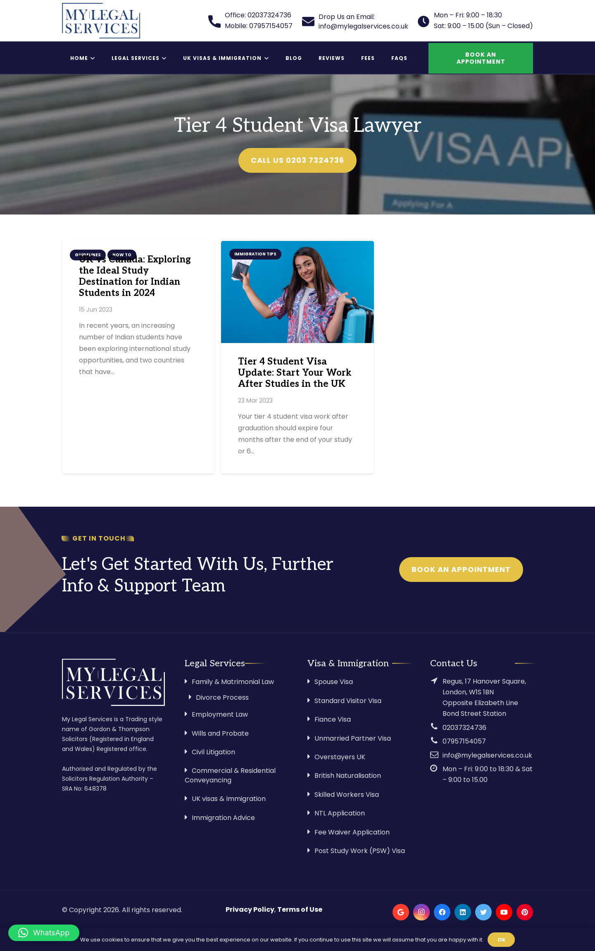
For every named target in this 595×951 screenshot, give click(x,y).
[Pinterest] (524, 912)
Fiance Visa (332, 719)
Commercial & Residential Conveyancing (230, 775)
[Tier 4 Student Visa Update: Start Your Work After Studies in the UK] (297, 292)
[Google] (401, 912)
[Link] (101, 20)
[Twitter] (483, 912)
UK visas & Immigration (229, 798)
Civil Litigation (213, 752)
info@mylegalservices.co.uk (487, 755)
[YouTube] (504, 912)
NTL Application (339, 813)
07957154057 (464, 741)
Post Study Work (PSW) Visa (359, 851)
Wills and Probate (220, 733)
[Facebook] (442, 912)
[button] (43, 933)
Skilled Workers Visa (346, 794)
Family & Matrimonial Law (233, 681)
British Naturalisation (347, 775)
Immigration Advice (223, 817)
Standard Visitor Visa (347, 701)
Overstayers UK (339, 757)
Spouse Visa (333, 681)
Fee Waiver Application (352, 832)
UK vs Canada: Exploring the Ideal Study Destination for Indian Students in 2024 (135, 276)
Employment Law (220, 714)
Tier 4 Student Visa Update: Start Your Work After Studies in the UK (295, 373)
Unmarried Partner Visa (352, 738)
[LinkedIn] (463, 912)
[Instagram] (421, 912)
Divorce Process (222, 697)
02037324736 (464, 727)
